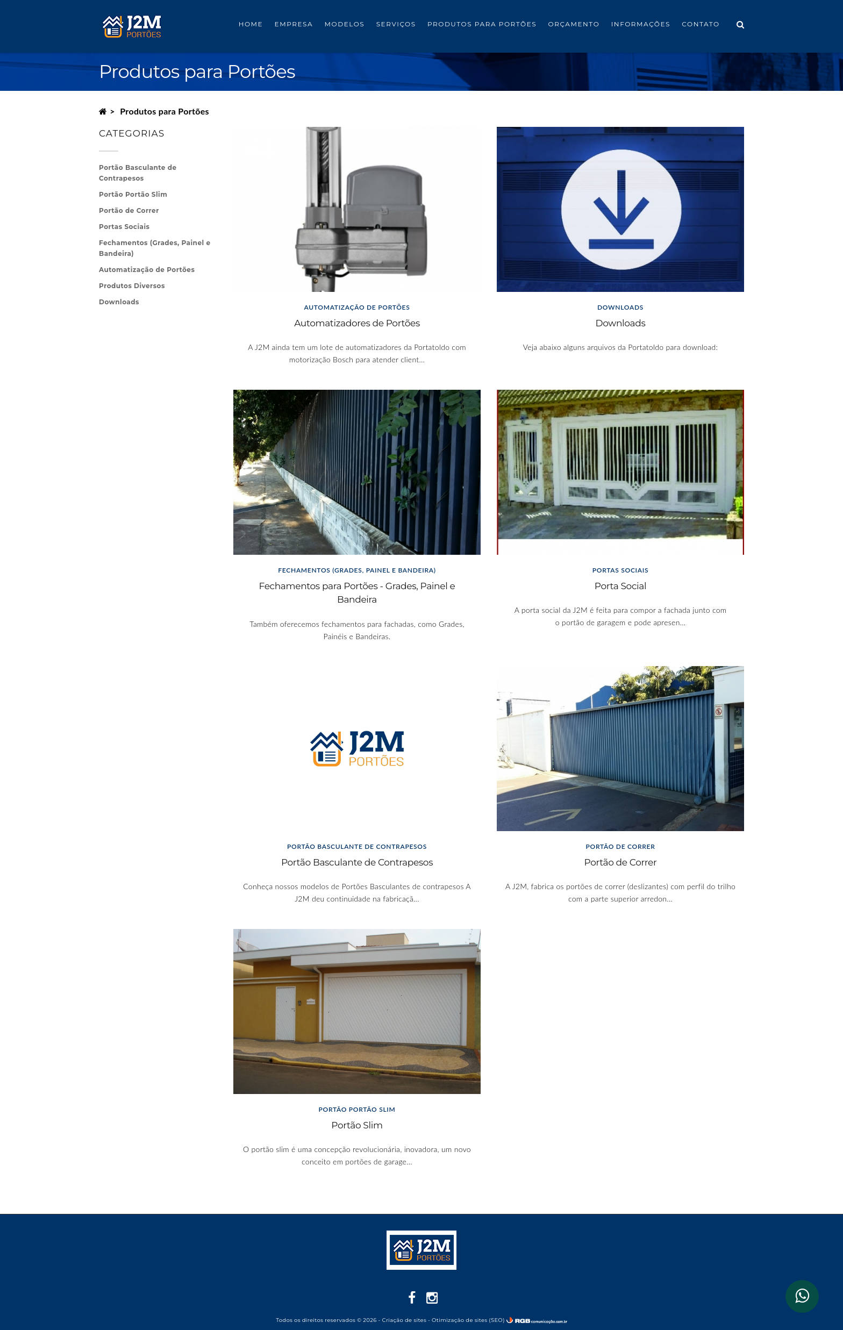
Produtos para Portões (482, 24)
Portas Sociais (124, 227)
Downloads (621, 323)
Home (251, 24)
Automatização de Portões (147, 270)
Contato (700, 24)
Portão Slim (356, 1125)
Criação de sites (404, 1320)
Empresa (294, 24)
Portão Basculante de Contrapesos (357, 862)
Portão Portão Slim (133, 194)
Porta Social (620, 586)
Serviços (396, 24)
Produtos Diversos (132, 286)
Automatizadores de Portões (357, 323)
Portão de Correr (620, 862)
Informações (640, 24)
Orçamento (574, 24)
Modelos (345, 24)
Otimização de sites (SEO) (468, 1320)
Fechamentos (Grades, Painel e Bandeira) (154, 248)
